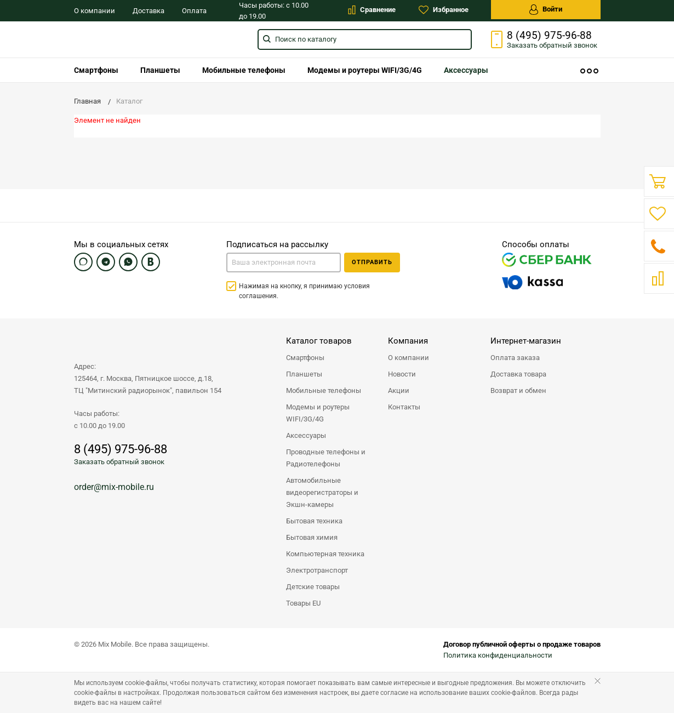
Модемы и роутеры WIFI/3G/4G (364, 70)
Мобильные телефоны (243, 70)
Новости (402, 374)
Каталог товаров (319, 341)
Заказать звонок (552, 45)
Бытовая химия (312, 537)
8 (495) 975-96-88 (549, 36)
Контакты (404, 407)
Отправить (372, 262)
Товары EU (303, 603)
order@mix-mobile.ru (114, 487)
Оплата (194, 11)
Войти (545, 9)
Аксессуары (466, 70)
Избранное (444, 9)
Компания (408, 341)
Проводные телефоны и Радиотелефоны (325, 458)
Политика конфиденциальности (497, 655)
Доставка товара (518, 374)
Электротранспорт (317, 570)
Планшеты (160, 70)
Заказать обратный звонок (119, 462)
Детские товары (313, 587)
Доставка (148, 11)
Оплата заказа (515, 357)
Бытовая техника (314, 521)
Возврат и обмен (518, 390)
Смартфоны (96, 70)
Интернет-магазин (525, 341)
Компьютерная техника (325, 554)
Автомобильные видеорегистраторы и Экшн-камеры (322, 492)
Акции (398, 390)
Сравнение (372, 9)
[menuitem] (96, 70)
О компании (94, 11)
